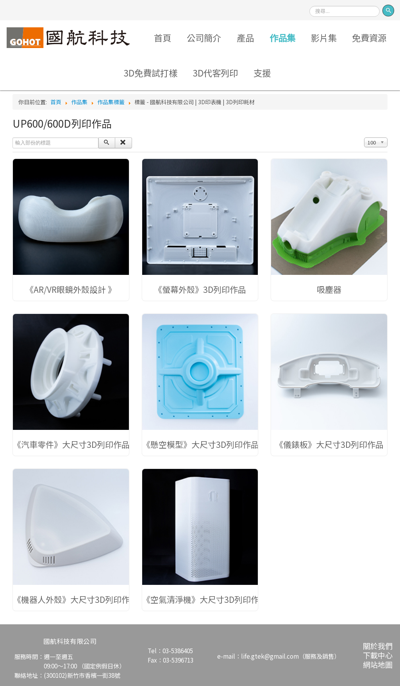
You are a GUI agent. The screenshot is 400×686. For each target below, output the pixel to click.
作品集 (282, 37)
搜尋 (309, 3)
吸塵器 (329, 289)
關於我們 (378, 645)
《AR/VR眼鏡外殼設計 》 (70, 289)
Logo (68, 37)
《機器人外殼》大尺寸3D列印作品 (75, 599)
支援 (262, 72)
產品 (245, 37)
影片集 (324, 37)
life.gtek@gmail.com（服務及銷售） (290, 656)
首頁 (162, 37)
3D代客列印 (215, 72)
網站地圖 (378, 664)
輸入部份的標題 (12, 137)
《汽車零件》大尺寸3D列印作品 (71, 444)
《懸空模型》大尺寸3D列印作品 (200, 444)
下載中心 (378, 655)
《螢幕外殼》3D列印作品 (200, 289)
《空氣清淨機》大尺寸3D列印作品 (204, 599)
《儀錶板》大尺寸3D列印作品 (329, 444)
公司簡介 (204, 37)
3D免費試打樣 (150, 72)
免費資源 (369, 37)
